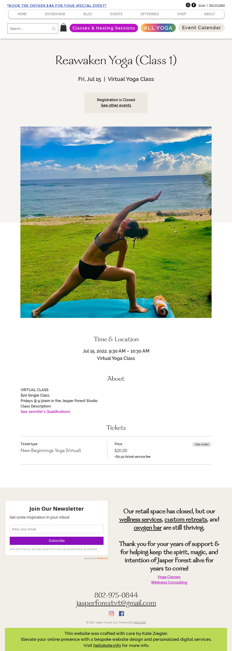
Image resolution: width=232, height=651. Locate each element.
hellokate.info (107, 645)
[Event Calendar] (201, 27)
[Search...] (26, 28)
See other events (116, 105)
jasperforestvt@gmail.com (116, 604)
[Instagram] (188, 5)
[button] (63, 27)
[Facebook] (193, 5)
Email (202, 5)
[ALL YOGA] (158, 28)
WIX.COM (140, 622)
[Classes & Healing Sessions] (104, 28)
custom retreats (185, 520)
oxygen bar (148, 528)
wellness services (140, 520)
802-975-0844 (217, 5)
